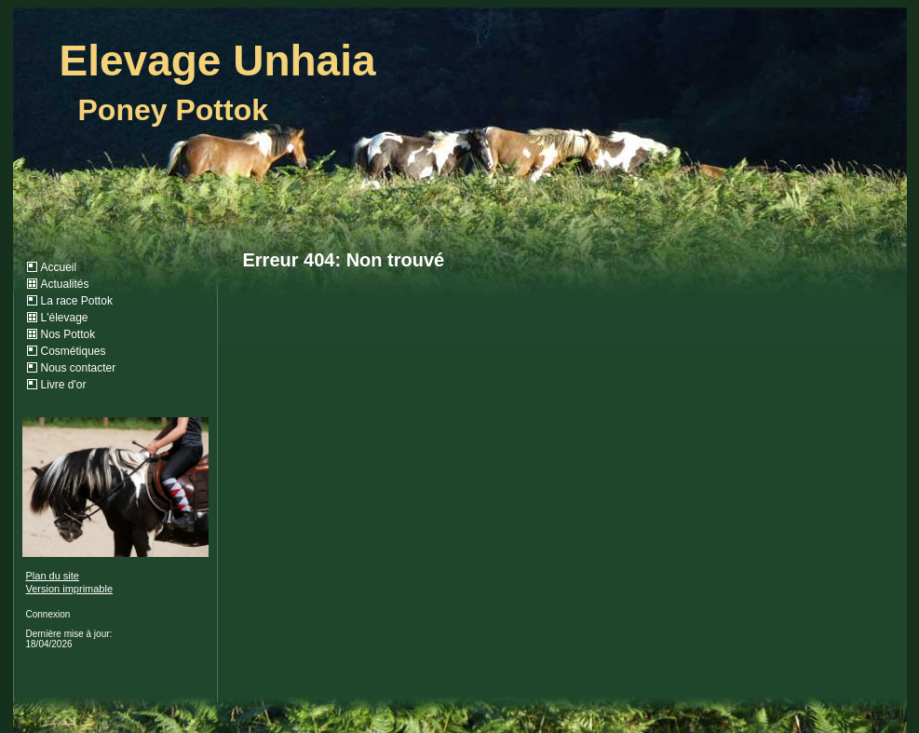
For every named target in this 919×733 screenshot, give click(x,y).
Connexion (48, 614)
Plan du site (52, 575)
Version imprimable (70, 588)
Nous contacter (78, 367)
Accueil (59, 267)
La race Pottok (77, 300)
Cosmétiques (73, 351)
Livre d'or (64, 384)
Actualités (65, 284)
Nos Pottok (68, 334)
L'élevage (64, 317)
